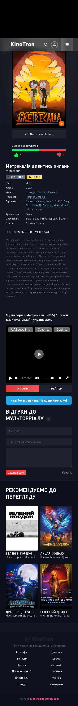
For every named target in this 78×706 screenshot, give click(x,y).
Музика (56, 677)
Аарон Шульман (35, 201)
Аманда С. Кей (54, 201)
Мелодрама (56, 684)
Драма (56, 658)
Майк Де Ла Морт (42, 205)
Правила (67, 472)
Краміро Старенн (36, 196)
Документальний (22, 671)
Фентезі (52, 192)
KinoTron (22, 43)
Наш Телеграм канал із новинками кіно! (39, 400)
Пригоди (42, 192)
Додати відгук (16, 472)
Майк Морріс (61, 205)
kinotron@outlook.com (44, 698)
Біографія (21, 652)
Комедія (31, 192)
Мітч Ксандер (34, 209)
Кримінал (56, 671)
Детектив (56, 652)
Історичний (21, 677)
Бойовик (21, 658)
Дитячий (56, 665)
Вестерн (22, 665)
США (29, 187)
